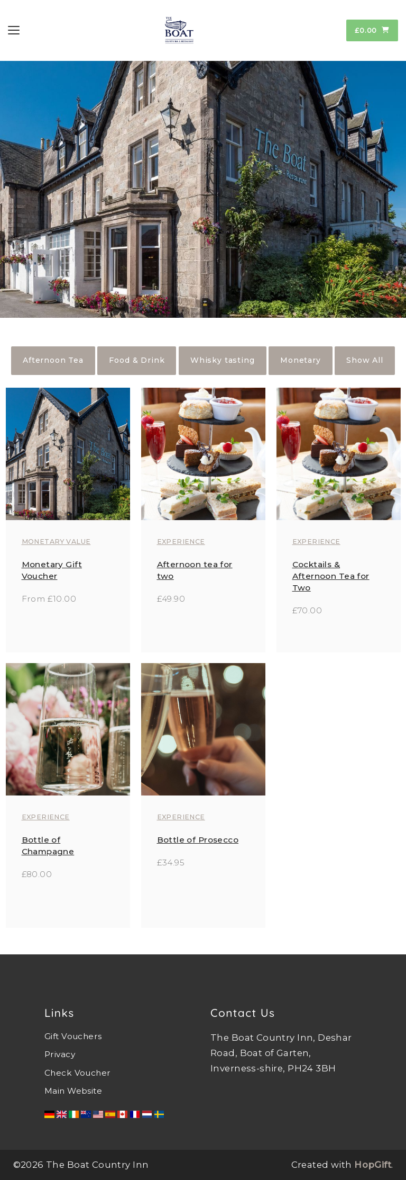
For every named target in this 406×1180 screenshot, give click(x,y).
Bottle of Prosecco (198, 840)
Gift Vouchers (73, 1036)
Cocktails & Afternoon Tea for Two (331, 576)
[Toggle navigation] (14, 30)
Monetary (300, 360)
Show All (364, 360)
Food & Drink (136, 360)
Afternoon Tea (53, 360)
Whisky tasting (222, 360)
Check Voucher (77, 1073)
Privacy (59, 1054)
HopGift (372, 1164)
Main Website (73, 1091)
